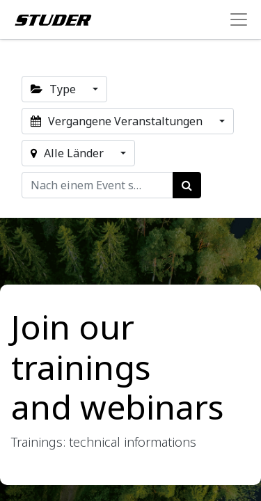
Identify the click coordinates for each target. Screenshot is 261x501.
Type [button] (55, 89)
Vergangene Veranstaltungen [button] (118, 121)
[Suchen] (187, 185)
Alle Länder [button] (68, 153)
